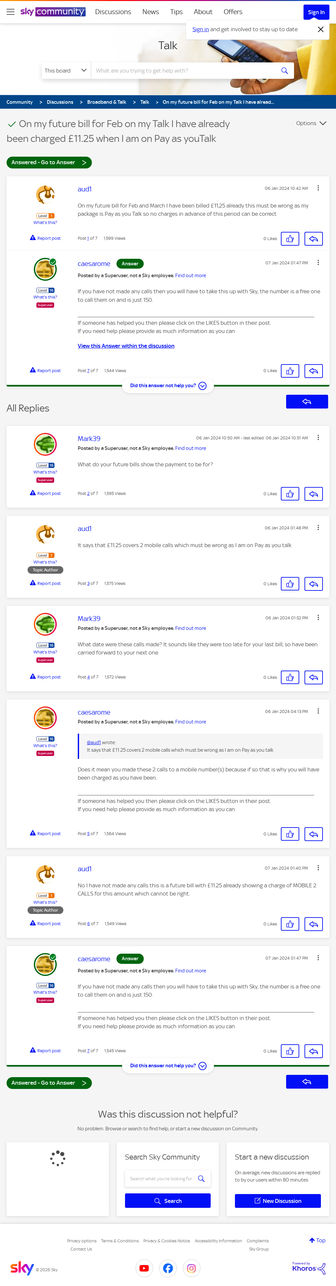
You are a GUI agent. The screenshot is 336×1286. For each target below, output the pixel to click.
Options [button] (306, 123)
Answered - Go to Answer (49, 162)
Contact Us (81, 1249)
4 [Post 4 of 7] (88, 677)
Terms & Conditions (120, 1240)
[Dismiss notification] (321, 29)
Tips (176, 12)
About (203, 12)
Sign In (316, 12)
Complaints (258, 1240)
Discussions (113, 12)
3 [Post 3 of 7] (88, 583)
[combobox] (182, 70)
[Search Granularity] (66, 70)
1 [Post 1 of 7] (88, 238)
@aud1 (94, 742)
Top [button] (321, 1240)
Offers (233, 12)
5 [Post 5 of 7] (88, 833)
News (150, 12)
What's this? (45, 222)
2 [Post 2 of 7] (88, 493)
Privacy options (81, 1240)
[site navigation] (10, 11)
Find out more (190, 275)
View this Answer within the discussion (126, 346)
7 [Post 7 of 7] (88, 370)
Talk (168, 45)
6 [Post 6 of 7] (88, 923)
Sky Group (259, 1249)
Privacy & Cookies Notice (166, 1240)
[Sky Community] (53, 12)
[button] (318, 187)
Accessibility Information (218, 1240)
